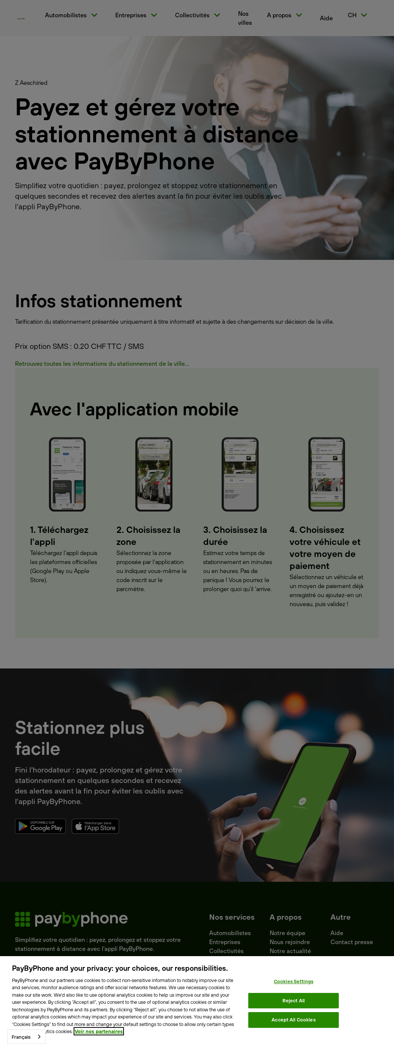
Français (21, 1037)
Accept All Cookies (293, 1020)
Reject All (293, 1000)
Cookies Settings (293, 981)
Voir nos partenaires (99, 1031)
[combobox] (27, 1036)
